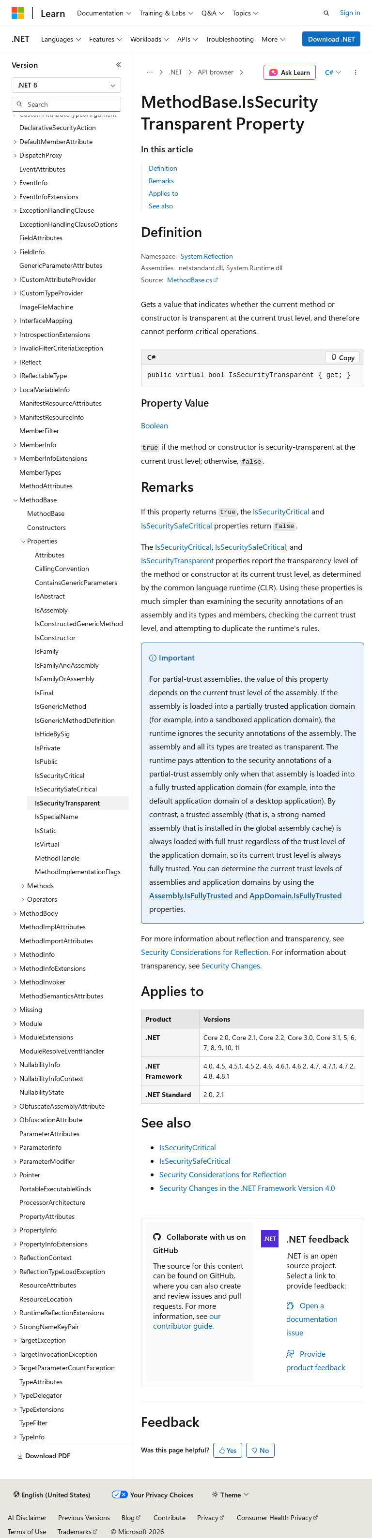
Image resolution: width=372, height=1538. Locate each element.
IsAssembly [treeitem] (51, 610)
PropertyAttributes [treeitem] (47, 1216)
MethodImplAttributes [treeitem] (52, 926)
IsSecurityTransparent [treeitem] (67, 802)
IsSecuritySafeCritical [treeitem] (66, 788)
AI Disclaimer (27, 1517)
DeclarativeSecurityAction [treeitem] (57, 127)
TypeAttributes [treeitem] (40, 1381)
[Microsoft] (18, 13)
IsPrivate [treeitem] (47, 747)
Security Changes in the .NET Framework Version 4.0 (247, 1188)
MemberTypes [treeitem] (40, 472)
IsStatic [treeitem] (46, 830)
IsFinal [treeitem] (44, 692)
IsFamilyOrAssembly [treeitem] (64, 678)
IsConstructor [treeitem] (55, 637)
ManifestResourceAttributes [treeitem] (60, 403)
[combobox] (66, 85)
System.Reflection (207, 256)
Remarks (161, 180)
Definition (163, 168)
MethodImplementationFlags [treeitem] (78, 871)
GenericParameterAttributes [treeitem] (60, 265)
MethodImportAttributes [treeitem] (56, 940)
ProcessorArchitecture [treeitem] (52, 1202)
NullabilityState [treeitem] (41, 1092)
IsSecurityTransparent (177, 560)
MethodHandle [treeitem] (57, 858)
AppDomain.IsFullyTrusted (295, 895)
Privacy (207, 1517)
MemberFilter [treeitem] (39, 430)
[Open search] (326, 13)
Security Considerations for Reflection (204, 952)
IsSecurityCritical (281, 511)
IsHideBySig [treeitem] (52, 733)
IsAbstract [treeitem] (50, 596)
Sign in (350, 12)
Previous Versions (84, 1517)
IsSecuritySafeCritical (176, 525)
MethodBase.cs (189, 279)
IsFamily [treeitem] (47, 651)
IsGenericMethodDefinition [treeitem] (75, 720)
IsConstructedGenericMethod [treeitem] (79, 623)
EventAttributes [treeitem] (42, 169)
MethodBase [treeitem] (45, 513)
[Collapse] (118, 64)
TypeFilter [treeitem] (33, 1422)
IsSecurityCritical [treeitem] (59, 775)
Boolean (154, 425)
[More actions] (355, 72)
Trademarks (75, 1531)
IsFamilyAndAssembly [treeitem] (67, 665)
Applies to (163, 193)
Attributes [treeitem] (49, 554)
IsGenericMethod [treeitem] (60, 706)
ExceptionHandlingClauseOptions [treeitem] (68, 224)
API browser (215, 71)
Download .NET (331, 39)
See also (161, 205)
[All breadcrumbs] (149, 72)
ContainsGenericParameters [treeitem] (76, 582)
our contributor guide (187, 1321)
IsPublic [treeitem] (46, 761)
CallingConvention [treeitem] (62, 568)
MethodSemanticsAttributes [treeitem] (61, 995)
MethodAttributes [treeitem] (46, 485)
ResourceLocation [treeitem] (45, 1299)
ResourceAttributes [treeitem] (47, 1284)
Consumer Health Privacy (274, 1517)
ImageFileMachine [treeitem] (46, 306)
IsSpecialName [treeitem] (56, 816)
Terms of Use (27, 1531)
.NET (175, 71)
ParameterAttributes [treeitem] (49, 1133)
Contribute (170, 1517)
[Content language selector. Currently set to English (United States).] (52, 1495)
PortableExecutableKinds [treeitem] (55, 1188)
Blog (128, 1517)
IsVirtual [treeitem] (47, 844)
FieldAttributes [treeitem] (40, 237)
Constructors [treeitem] (46, 527)
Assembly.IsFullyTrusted (191, 895)
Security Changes (231, 965)
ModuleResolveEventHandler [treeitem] (61, 1050)
